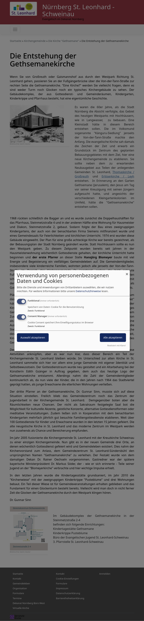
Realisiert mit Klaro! (116, 345)
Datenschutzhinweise (88, 291)
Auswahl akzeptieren (33, 337)
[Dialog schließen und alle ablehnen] (127, 272)
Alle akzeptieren (112, 337)
